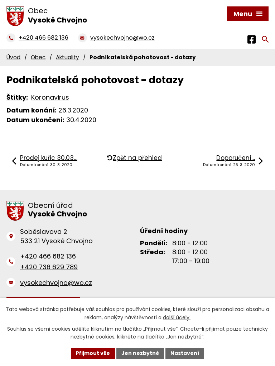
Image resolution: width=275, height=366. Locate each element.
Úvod (13, 57)
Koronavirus (50, 97)
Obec (38, 57)
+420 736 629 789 (49, 266)
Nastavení (184, 353)
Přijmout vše (93, 353)
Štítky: (17, 97)
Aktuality (67, 57)
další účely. (176, 317)
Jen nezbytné (140, 353)
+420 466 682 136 (48, 256)
